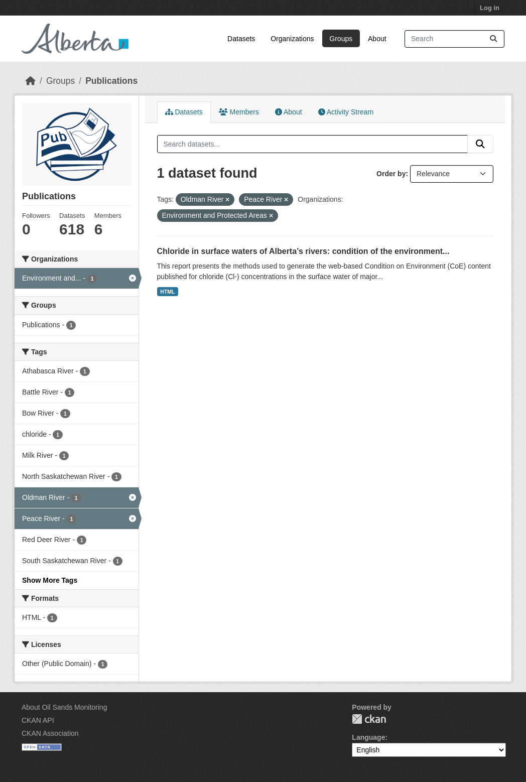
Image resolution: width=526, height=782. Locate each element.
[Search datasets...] (454, 39)
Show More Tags (49, 580)
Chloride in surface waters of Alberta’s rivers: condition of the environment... (303, 251)
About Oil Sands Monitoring (64, 707)
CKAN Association (50, 733)
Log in (489, 8)
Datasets (241, 39)
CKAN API (38, 720)
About (377, 39)
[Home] (31, 81)
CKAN (369, 719)
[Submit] (493, 39)
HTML (167, 292)
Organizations (292, 39)
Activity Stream (345, 112)
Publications (111, 81)
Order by (391, 174)
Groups (340, 39)
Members (239, 112)
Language (368, 737)
